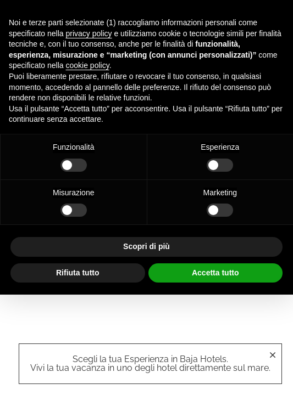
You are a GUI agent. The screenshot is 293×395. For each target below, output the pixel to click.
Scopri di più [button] (146, 246)
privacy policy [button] (89, 33)
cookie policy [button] (87, 65)
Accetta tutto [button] (215, 272)
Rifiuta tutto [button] (77, 272)
